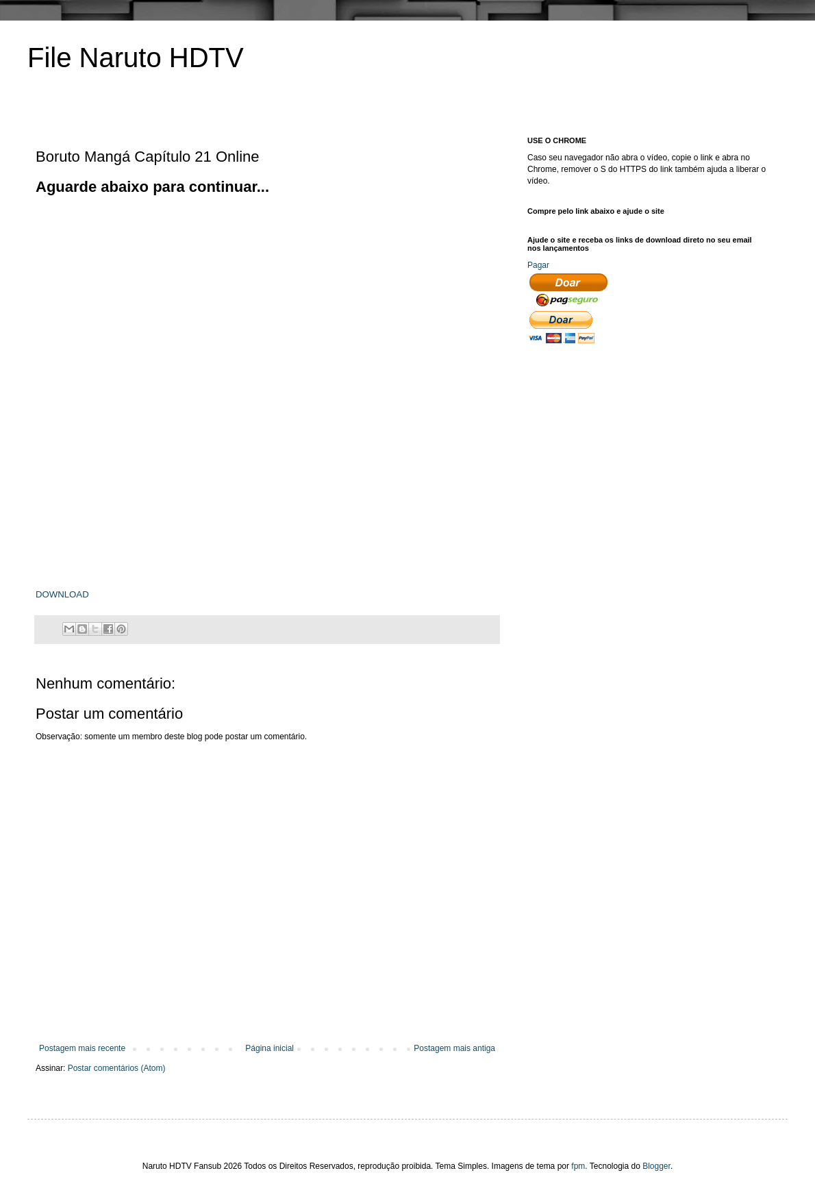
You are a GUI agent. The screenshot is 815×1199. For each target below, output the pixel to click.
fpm (578, 1166)
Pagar (538, 265)
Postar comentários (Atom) (117, 1068)
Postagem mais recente (82, 1048)
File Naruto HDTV (135, 57)
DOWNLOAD (62, 594)
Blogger (656, 1166)
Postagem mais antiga (454, 1048)
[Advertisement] (212, 293)
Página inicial (269, 1048)
